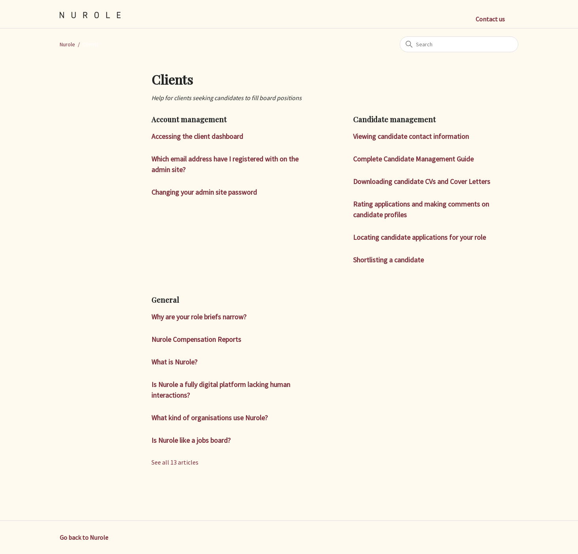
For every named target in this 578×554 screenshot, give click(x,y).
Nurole (67, 44)
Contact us (490, 19)
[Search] (459, 44)
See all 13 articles (174, 462)
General (165, 300)
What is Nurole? (174, 361)
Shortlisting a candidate (388, 259)
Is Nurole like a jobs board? (190, 440)
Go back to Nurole (84, 537)
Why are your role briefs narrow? (198, 316)
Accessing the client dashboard (197, 136)
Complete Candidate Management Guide (413, 158)
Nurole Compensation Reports (196, 339)
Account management (189, 119)
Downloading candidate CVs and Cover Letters (421, 181)
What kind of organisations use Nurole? (209, 417)
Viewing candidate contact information (411, 136)
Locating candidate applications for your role (419, 237)
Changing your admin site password (204, 192)
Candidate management (394, 119)
